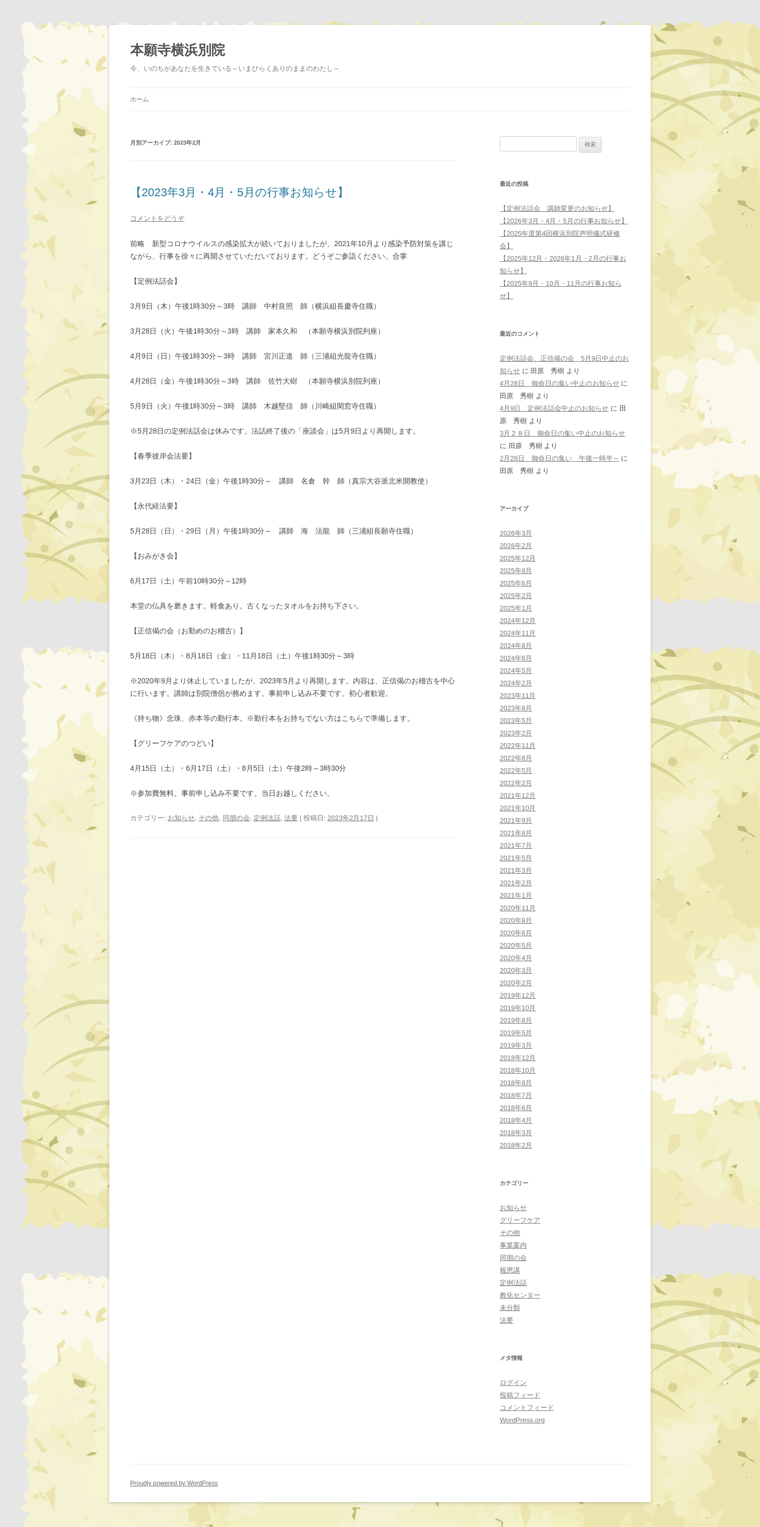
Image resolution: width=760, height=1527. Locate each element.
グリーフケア (520, 1220)
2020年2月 (516, 983)
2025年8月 (516, 571)
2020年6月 (516, 933)
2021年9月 (516, 820)
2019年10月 (518, 1008)
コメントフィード (527, 1407)
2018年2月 (516, 1145)
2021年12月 (518, 795)
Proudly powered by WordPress (174, 1483)
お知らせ (181, 818)
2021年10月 (518, 808)
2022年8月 (516, 758)
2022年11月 (518, 745)
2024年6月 (516, 658)
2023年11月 (518, 695)
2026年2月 (516, 546)
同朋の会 (236, 818)
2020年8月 (516, 920)
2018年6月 (516, 1108)
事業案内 (513, 1245)
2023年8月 (516, 708)
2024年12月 (518, 621)
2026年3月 (516, 533)
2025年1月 (516, 608)
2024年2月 (516, 683)
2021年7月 (516, 845)
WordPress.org (522, 1420)
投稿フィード (520, 1395)
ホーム (139, 99)
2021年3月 (516, 870)
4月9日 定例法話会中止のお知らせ (554, 408)
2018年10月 (518, 1070)
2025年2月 (516, 596)
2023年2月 (516, 733)
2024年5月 (516, 671)
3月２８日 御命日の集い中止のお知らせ (562, 433)
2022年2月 (516, 783)
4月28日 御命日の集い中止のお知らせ (559, 383)
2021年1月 (516, 895)
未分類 (510, 1308)
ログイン (513, 1382)
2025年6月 (516, 583)
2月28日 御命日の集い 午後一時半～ (559, 458)
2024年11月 (518, 633)
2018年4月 (516, 1120)
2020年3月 (516, 970)
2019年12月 (518, 995)
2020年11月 (518, 908)
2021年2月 (516, 883)
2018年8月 (516, 1083)
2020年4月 (516, 958)
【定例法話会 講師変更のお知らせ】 (557, 208)
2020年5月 (516, 945)
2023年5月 (516, 720)
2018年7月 (516, 1095)
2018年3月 (516, 1133)
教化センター (520, 1295)
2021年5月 (516, 858)
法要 (291, 818)
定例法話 (267, 818)
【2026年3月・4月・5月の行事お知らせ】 (564, 221)
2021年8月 (516, 833)
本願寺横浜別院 (177, 50)
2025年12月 (518, 558)
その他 (208, 818)
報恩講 (510, 1270)
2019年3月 (516, 1045)
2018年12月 (518, 1058)
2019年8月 (516, 1020)
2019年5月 (516, 1033)
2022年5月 (516, 770)
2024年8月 (516, 646)
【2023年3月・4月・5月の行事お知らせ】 (239, 192)
